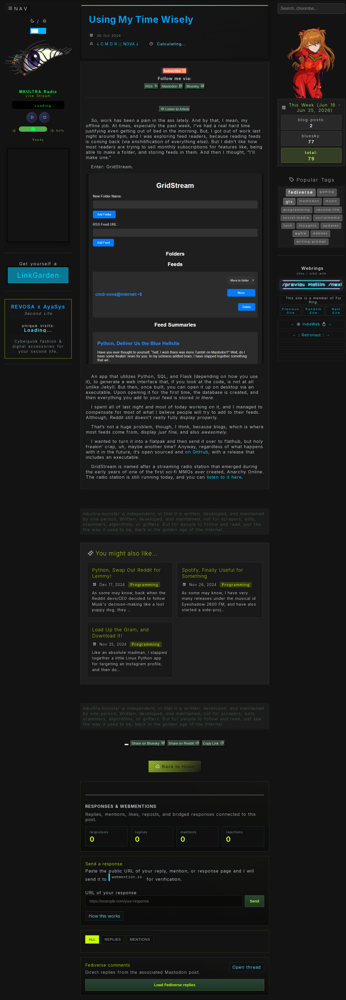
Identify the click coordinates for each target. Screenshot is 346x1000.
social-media (296, 217)
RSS (151, 86)
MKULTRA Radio (38, 92)
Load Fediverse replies (174, 985)
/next (335, 284)
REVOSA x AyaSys (38, 307)
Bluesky (195, 86)
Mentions (140, 939)
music (331, 201)
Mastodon (172, 86)
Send (254, 901)
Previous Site (290, 311)
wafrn (301, 233)
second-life (327, 210)
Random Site (313, 311)
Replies (113, 939)
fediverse (300, 192)
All (92, 939)
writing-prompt (311, 241)
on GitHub (196, 452)
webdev (320, 233)
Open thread (246, 967)
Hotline (316, 284)
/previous (293, 284)
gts (289, 201)
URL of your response (111, 892)
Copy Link (213, 743)
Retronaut (311, 335)
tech (288, 225)
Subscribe (175, 71)
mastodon (309, 201)
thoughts (308, 225)
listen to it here (224, 477)
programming (297, 210)
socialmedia (328, 217)
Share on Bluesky (148, 743)
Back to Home (175, 766)
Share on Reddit (184, 743)
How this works (104, 916)
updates (331, 225)
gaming (327, 191)
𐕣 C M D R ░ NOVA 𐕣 (117, 44)
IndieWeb (311, 324)
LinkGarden (38, 276)
